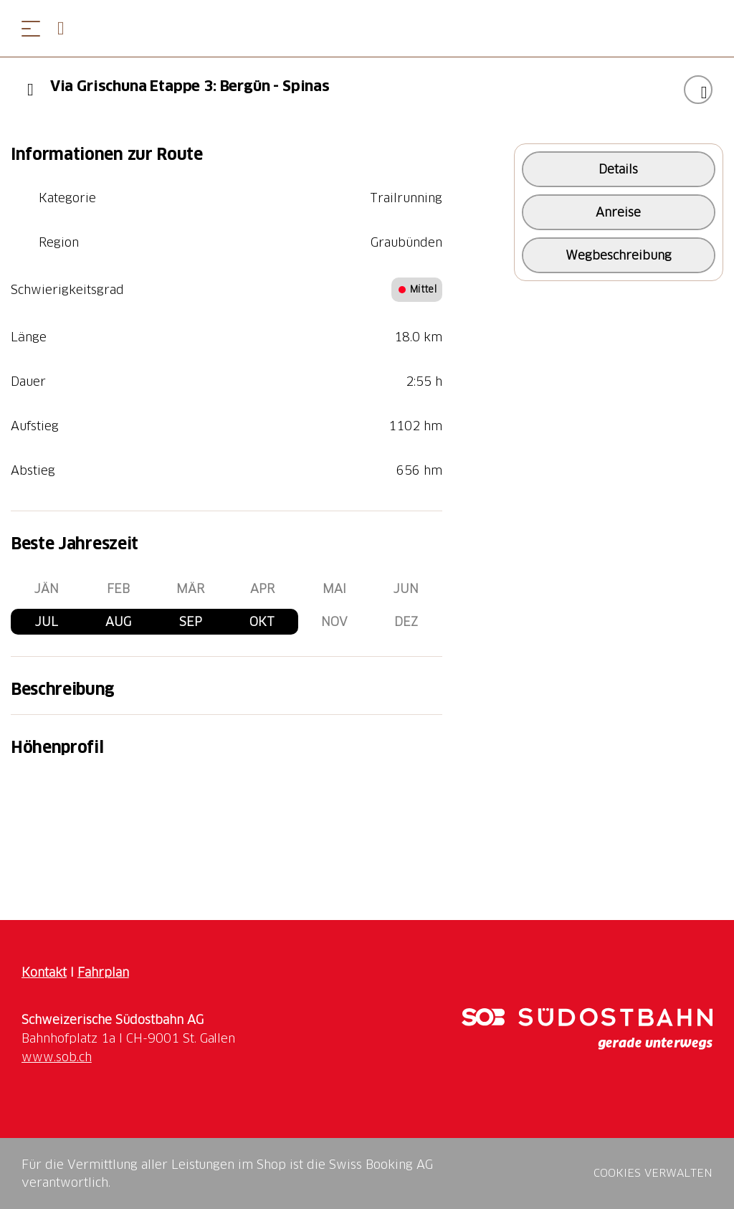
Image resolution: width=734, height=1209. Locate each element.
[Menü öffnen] (31, 28)
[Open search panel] (67, 28)
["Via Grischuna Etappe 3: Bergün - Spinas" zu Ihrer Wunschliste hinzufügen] (698, 89)
